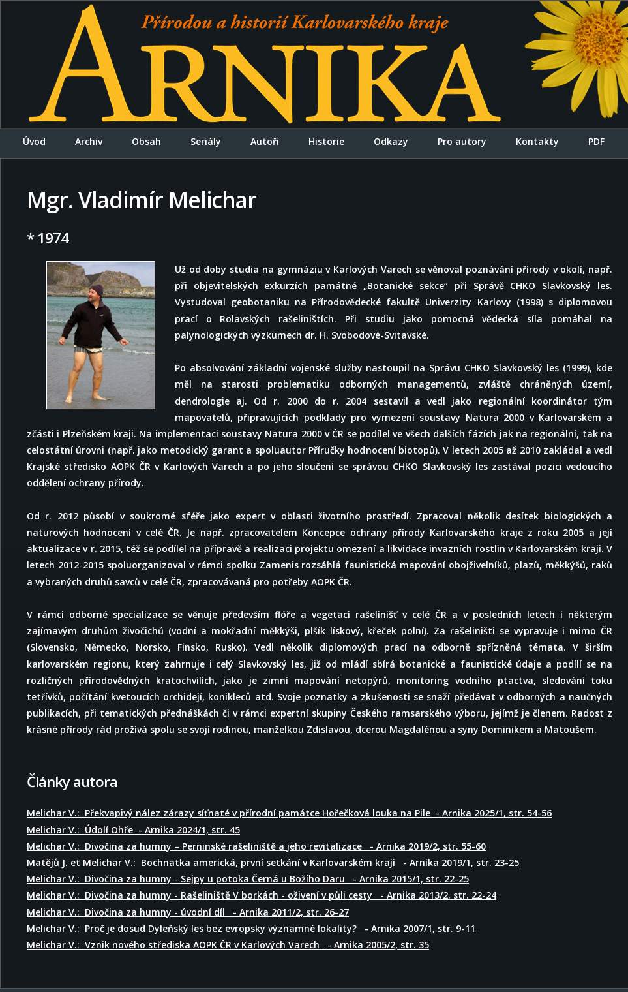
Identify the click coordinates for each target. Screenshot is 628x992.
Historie (326, 141)
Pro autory (462, 141)
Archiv (88, 141)
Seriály (205, 141)
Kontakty (537, 141)
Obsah (146, 141)
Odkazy (391, 141)
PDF (596, 141)
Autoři (264, 141)
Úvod (34, 141)
